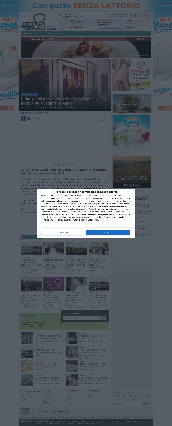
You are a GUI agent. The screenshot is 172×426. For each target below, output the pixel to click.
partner (58, 196)
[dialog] (86, 213)
